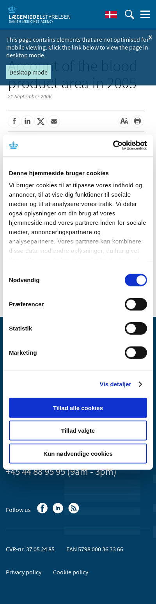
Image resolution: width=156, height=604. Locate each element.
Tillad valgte (78, 430)
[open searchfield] (129, 14)
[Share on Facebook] (14, 121)
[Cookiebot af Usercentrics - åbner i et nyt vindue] (113, 145)
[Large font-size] (124, 121)
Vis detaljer (115, 384)
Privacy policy (23, 572)
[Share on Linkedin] (27, 121)
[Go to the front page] (39, 13)
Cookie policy (70, 572)
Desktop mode (28, 72)
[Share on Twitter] (40, 121)
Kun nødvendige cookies (78, 453)
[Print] (137, 121)
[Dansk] (111, 14)
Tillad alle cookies (78, 407)
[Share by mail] (54, 121)
